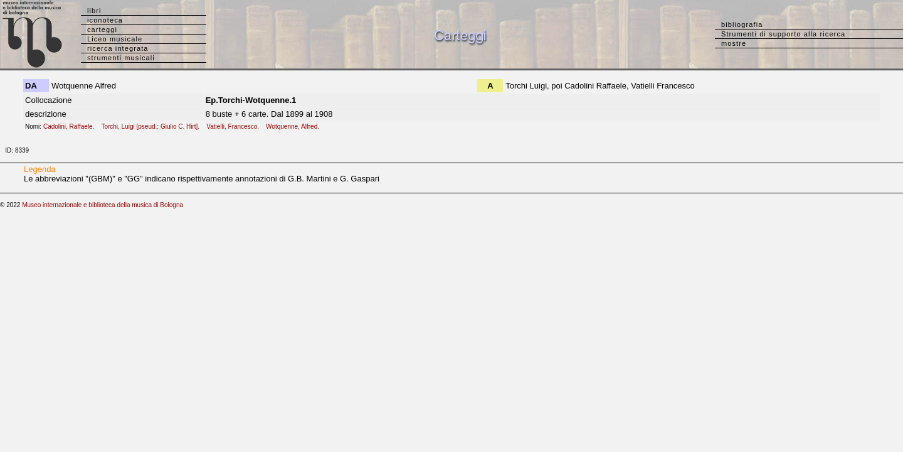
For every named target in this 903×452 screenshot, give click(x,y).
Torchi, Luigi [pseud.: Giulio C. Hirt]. (152, 126)
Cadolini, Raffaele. (71, 126)
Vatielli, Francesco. (235, 126)
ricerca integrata (118, 48)
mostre (733, 43)
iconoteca (105, 20)
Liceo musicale (114, 39)
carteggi (102, 29)
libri (94, 10)
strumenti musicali (121, 58)
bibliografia (742, 24)
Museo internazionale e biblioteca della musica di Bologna (102, 205)
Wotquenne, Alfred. (295, 126)
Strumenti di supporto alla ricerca (783, 34)
